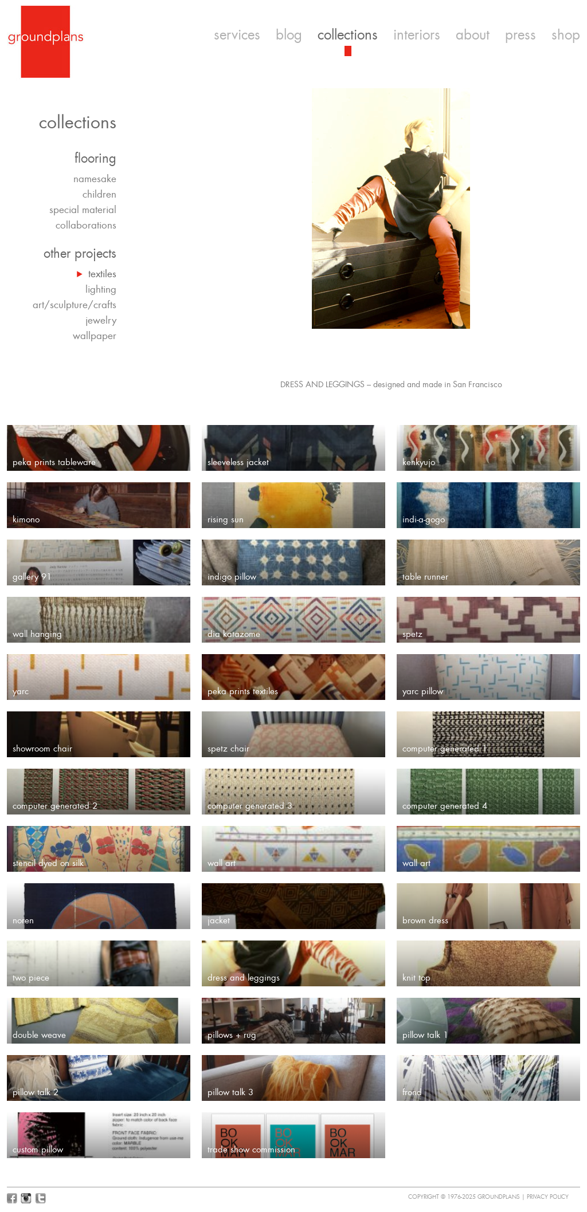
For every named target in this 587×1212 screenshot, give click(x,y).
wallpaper (94, 335)
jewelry (100, 320)
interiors (416, 35)
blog (289, 35)
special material (82, 209)
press (520, 35)
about (473, 35)
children (99, 194)
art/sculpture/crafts (74, 304)
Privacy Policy (548, 1197)
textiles (102, 273)
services (237, 35)
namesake (94, 178)
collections (348, 35)
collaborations (86, 225)
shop (565, 35)
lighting (100, 289)
